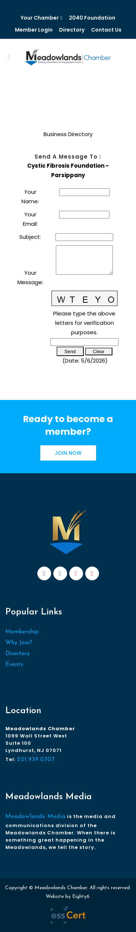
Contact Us (106, 29)
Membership (21, 632)
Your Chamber (40, 17)
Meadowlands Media (35, 816)
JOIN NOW (68, 453)
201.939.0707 (36, 760)
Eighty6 (81, 896)
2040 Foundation (92, 17)
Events (14, 664)
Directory (72, 29)
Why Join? (18, 643)
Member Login (34, 29)
